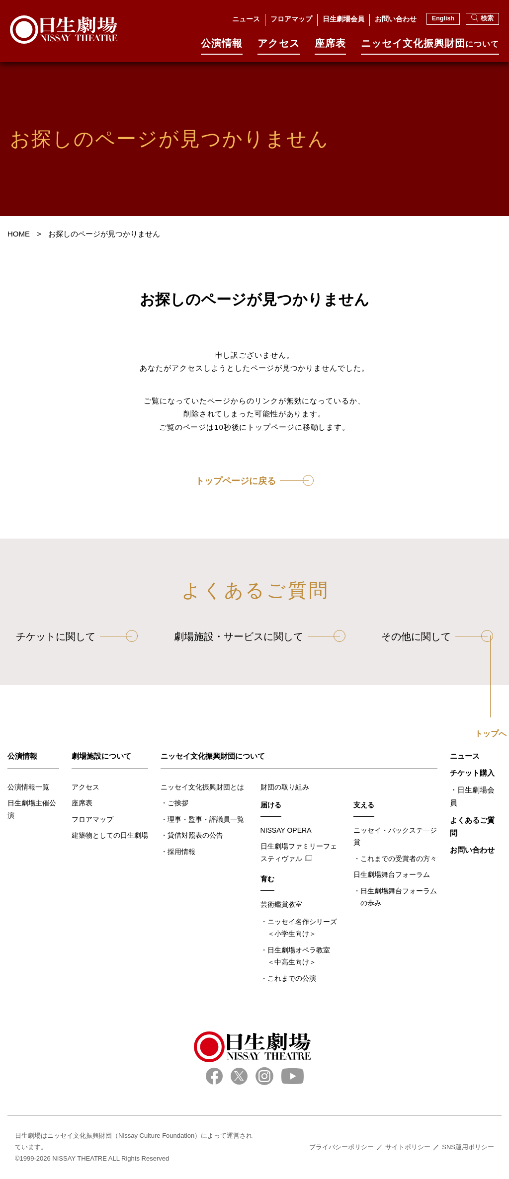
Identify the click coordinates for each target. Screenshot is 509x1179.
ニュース (246, 19)
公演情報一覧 (28, 787)
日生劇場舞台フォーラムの (398, 898)
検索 (482, 18)
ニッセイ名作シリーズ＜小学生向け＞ (302, 928)
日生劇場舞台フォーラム (391, 874)
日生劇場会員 (343, 19)
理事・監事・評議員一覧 (206, 819)
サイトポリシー (407, 1147)
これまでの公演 (291, 978)
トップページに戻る (235, 481)
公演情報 (222, 46)
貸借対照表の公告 (195, 835)
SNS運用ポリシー (468, 1147)
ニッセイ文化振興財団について (213, 756)
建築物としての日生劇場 (110, 835)
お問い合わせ (396, 19)
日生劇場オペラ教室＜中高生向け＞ (298, 956)
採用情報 (181, 852)
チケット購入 (472, 773)
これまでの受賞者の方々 (398, 859)
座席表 (330, 46)
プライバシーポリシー (341, 1147)
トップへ (491, 734)
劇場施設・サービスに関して (238, 636)
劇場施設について (101, 756)
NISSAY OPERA (286, 830)
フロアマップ (291, 19)
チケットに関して (55, 636)
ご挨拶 (178, 803)
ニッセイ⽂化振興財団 (430, 46)
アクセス (278, 46)
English (443, 18)
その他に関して (416, 636)
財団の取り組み (284, 787)
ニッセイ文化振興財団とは (202, 787)
